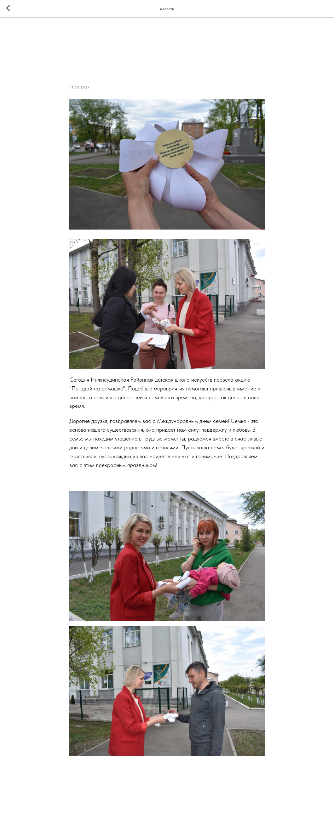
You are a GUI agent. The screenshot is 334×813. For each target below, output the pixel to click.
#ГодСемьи (82, 480)
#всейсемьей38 (117, 480)
